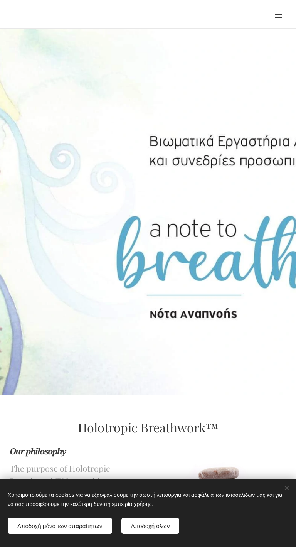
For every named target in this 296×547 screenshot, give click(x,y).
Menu (278, 14)
